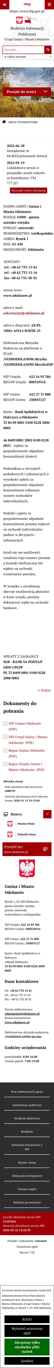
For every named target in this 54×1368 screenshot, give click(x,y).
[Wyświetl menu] (49, 4)
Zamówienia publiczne (27, 1105)
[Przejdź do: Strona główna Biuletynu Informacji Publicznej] (4, 122)
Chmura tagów (27, 1189)
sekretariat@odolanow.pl (23, 313)
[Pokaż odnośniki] (4, 4)
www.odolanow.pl (17, 1022)
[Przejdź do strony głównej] (27, 30)
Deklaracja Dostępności (27, 1176)
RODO (27, 1319)
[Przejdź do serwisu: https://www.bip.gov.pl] (27, 7)
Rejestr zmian (27, 1162)
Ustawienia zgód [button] (27, 1247)
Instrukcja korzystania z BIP (27, 1147)
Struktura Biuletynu (27, 1118)
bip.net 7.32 (27, 1252)
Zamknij (27, 1361)
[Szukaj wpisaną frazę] (48, 50)
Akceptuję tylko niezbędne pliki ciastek (27, 1347)
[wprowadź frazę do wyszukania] (23, 50)
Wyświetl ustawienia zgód (27, 1330)
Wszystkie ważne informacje (28, 190)
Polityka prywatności (27, 1202)
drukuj (46, 690)
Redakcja (27, 1132)
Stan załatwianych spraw (27, 1092)
